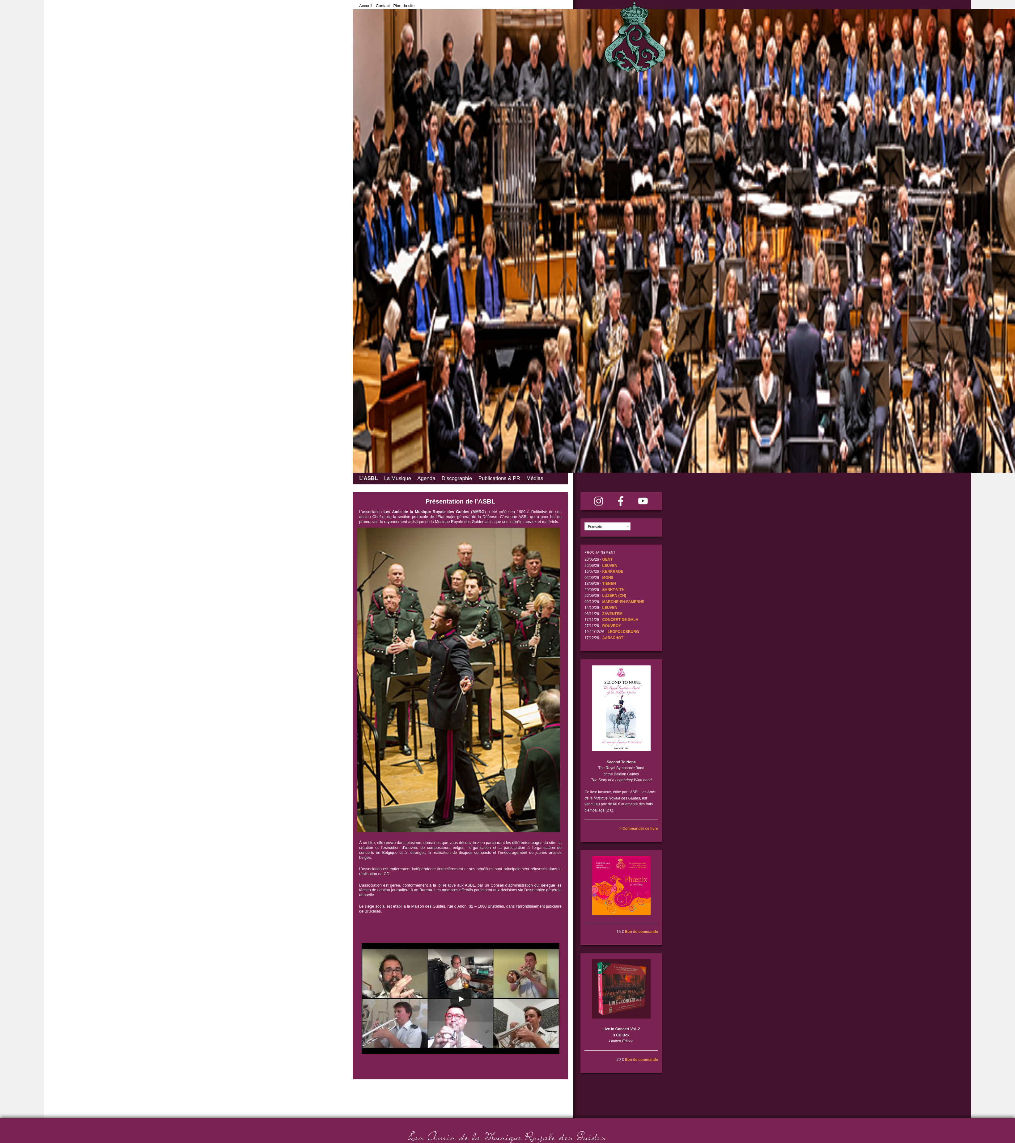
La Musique (397, 478)
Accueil (365, 5)
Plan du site (403, 5)
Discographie (457, 478)
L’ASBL (368, 478)
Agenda (426, 478)
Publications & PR (499, 478)
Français (595, 526)
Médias (534, 478)
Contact (383, 5)
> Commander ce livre (638, 828)
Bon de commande (641, 932)
